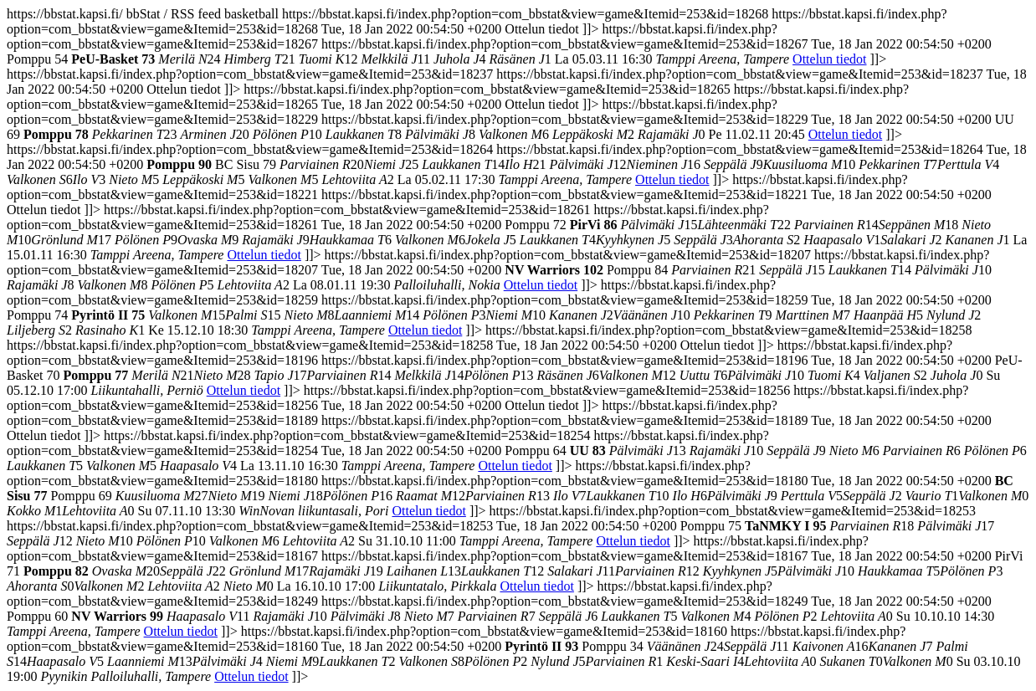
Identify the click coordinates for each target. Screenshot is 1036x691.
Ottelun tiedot (829, 59)
